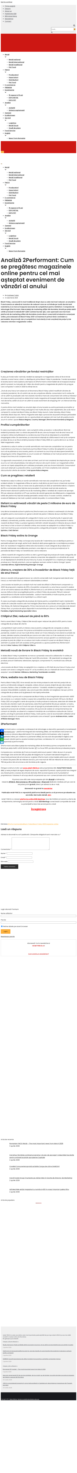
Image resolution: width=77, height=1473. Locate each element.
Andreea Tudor (13, 295)
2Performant (13, 824)
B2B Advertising (11, 16)
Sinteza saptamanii (16, 110)
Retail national (14, 59)
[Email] (2, 742)
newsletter (48, 788)
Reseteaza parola (8, 939)
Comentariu (6, 852)
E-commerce (10, 85)
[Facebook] (2, 730)
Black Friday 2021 (39, 824)
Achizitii (12, 108)
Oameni (8, 113)
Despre (8, 9)
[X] (2, 733)
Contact (8, 21)
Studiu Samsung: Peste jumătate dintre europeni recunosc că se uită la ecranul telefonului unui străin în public (38, 1347)
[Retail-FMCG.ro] (15, 40)
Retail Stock (13, 125)
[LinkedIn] (2, 736)
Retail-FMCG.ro (13, 1401)
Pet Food (12, 67)
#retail (51, 779)
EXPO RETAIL (13, 98)
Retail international (16, 62)
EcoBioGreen (10, 115)
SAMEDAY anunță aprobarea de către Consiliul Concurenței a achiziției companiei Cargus (32, 1361)
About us (8, 11)
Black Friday (28, 824)
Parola (3, 922)
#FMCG (12, 782)
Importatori (13, 77)
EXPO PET (12, 100)
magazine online (52, 824)
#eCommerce (22, 782)
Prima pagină (10, 6)
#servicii (45, 782)
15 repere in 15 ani (16, 95)
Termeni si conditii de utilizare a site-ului (28, 1401)
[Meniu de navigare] (2, 152)
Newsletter (9, 19)
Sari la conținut (6, 2)
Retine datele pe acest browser (14, 929)
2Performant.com (8, 732)
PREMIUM (8, 87)
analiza (20, 824)
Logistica (12, 123)
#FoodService (34, 782)
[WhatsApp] (2, 739)
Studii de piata (15, 128)
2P (44, 312)
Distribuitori (13, 80)
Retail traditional (15, 65)
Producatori (14, 75)
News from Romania (17, 138)
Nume (4, 856)
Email (3, 860)
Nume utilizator (6, 916)
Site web (4, 864)
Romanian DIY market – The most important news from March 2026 (24, 1372)
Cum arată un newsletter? (38, 956)
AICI (49, 795)
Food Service (10, 131)
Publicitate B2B (10, 14)
